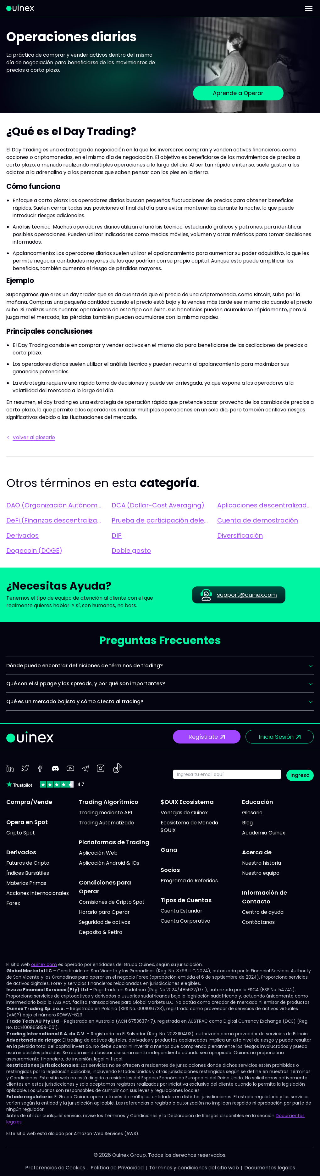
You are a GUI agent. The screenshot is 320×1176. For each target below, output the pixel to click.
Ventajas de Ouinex (184, 812)
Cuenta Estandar (181, 910)
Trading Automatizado (106, 822)
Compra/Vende (29, 802)
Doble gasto (131, 550)
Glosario (252, 812)
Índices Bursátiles (27, 873)
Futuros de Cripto (27, 863)
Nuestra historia (261, 863)
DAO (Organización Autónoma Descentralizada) (54, 505)
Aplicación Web (98, 853)
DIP (117, 535)
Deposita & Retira (100, 932)
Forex (13, 903)
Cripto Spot (20, 832)
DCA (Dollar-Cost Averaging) (158, 505)
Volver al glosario (31, 437)
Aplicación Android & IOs (109, 863)
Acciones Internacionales (37, 893)
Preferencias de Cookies (55, 1167)
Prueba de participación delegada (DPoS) (160, 520)
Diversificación (240, 535)
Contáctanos (258, 922)
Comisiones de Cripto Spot (112, 902)
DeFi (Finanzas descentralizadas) (54, 520)
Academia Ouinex (263, 832)
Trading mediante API (105, 812)
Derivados (22, 535)
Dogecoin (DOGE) (34, 550)
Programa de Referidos (189, 880)
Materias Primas (26, 883)
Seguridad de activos (104, 922)
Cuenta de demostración (257, 520)
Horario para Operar (104, 912)
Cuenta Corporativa (185, 920)
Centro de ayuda (263, 912)
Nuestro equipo (260, 873)
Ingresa (300, 775)
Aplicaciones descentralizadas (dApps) (265, 505)
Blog (247, 822)
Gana (169, 850)
